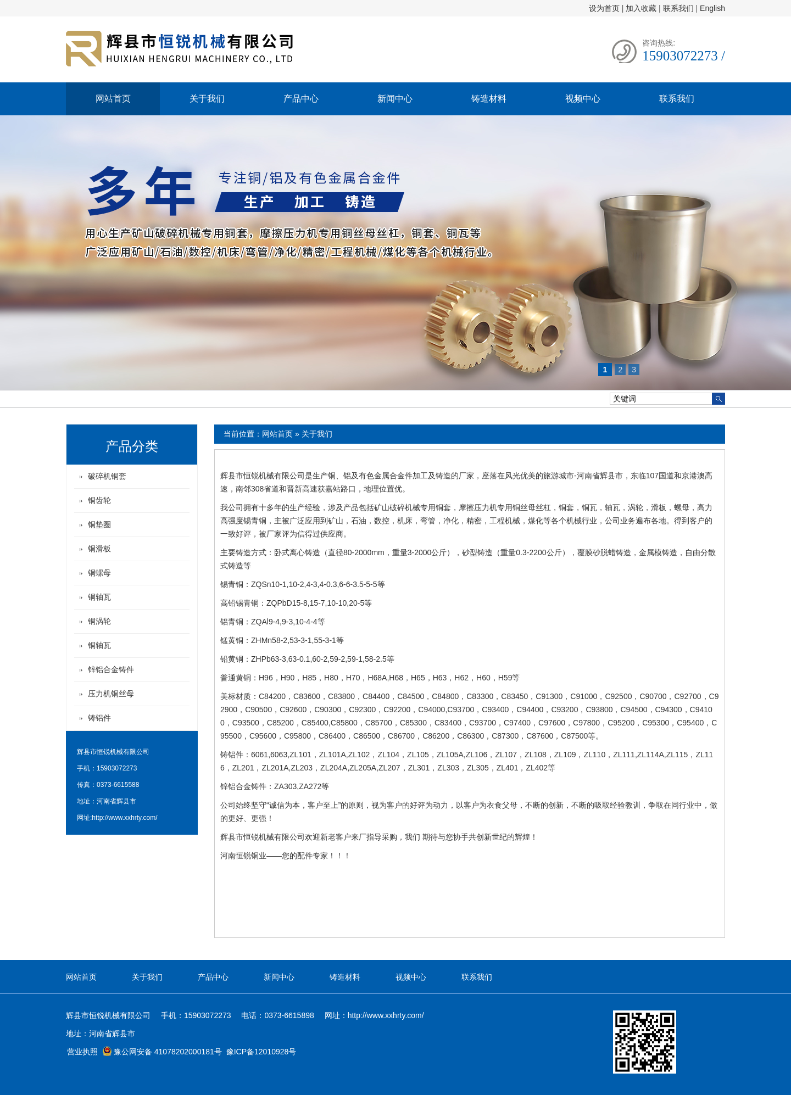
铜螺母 (99, 572)
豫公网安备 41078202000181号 (162, 1051)
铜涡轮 (99, 621)
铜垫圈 (99, 524)
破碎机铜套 (107, 476)
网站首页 (113, 98)
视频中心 (582, 98)
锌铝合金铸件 (111, 669)
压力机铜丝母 (111, 693)
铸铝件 (99, 717)
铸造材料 (488, 98)
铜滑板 (99, 548)
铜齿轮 (99, 500)
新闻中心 (395, 98)
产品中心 (301, 98)
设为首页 (604, 8)
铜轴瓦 (99, 597)
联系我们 (678, 8)
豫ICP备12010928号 (261, 1051)
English (712, 8)
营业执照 (82, 1051)
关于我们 (207, 98)
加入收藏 (641, 8)
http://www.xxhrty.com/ (124, 818)
